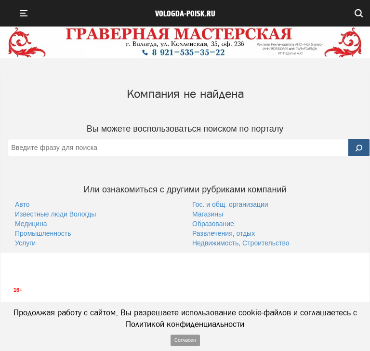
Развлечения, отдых (223, 233)
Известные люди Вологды (55, 214)
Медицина (31, 224)
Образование (213, 224)
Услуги (25, 243)
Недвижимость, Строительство (241, 243)
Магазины (207, 214)
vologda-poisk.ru (185, 14)
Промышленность (43, 233)
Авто (22, 204)
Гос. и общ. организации (230, 204)
